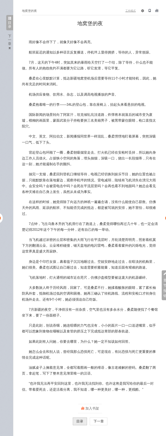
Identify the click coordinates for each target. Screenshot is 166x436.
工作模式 (130, 10)
